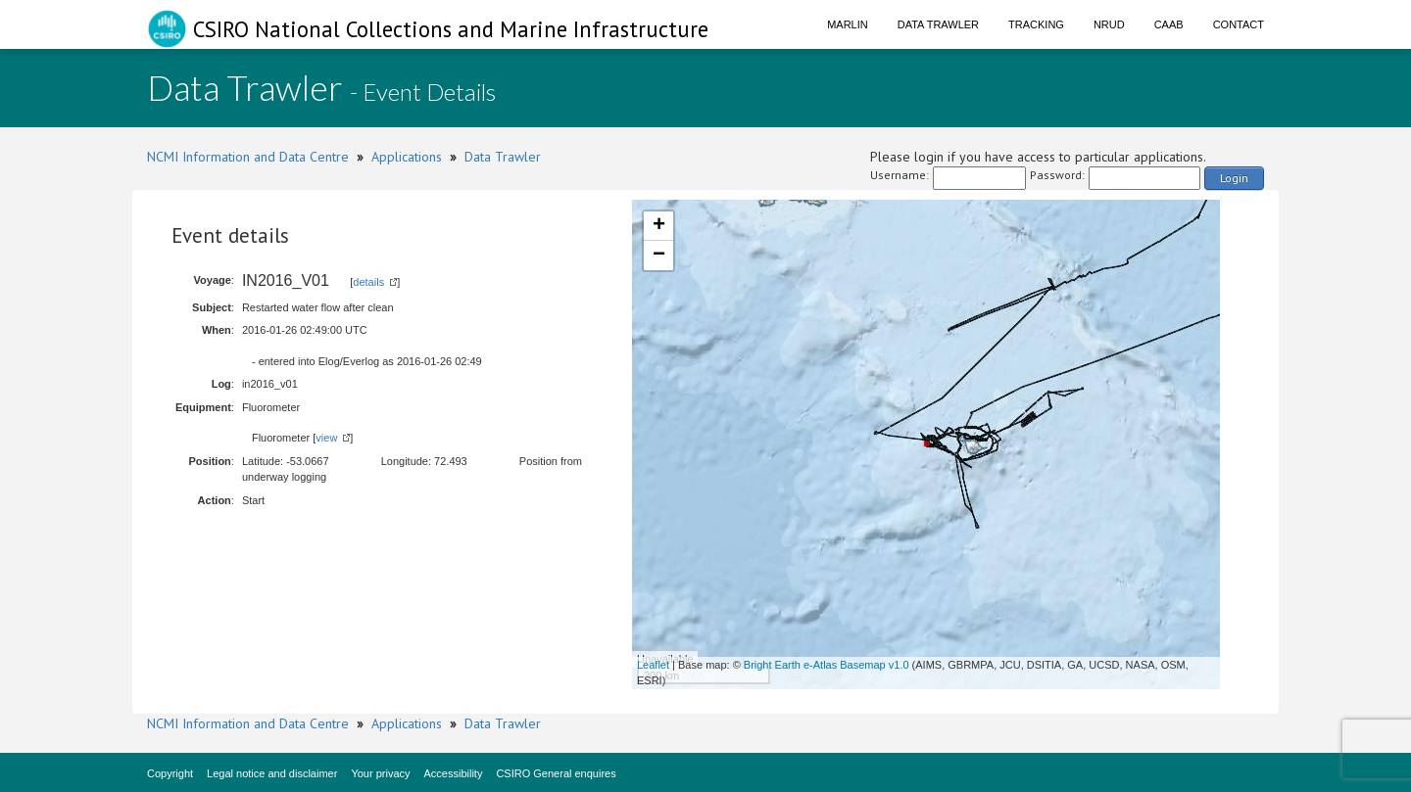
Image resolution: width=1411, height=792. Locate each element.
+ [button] (659, 226)
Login (1234, 177)
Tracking (1036, 24)
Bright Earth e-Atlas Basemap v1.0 (826, 665)
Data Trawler (938, 24)
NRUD (1109, 24)
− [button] (659, 255)
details (368, 282)
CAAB (1169, 24)
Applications (406, 156)
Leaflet (653, 665)
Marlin (847, 24)
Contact (1238, 24)
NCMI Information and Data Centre (248, 156)
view (326, 437)
